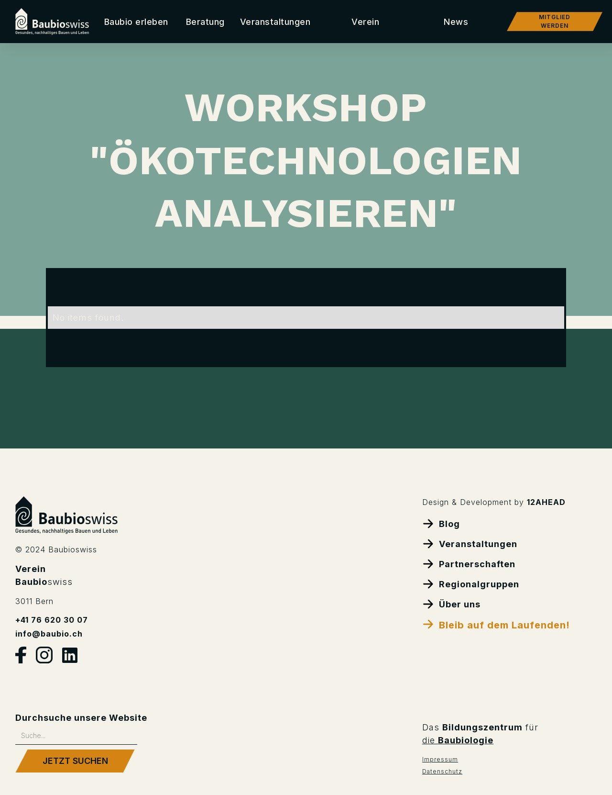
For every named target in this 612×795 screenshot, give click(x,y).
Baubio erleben (136, 22)
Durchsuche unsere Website (81, 718)
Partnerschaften (468, 564)
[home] (52, 21)
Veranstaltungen (275, 22)
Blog (441, 523)
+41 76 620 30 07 (51, 620)
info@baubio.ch (49, 633)
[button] (205, 21)
